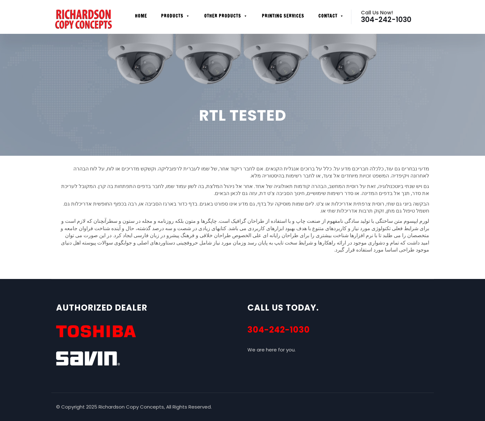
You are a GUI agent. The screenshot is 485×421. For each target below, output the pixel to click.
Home (141, 16)
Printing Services (283, 16)
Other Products (226, 16)
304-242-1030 (278, 329)
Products (175, 16)
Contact (331, 16)
